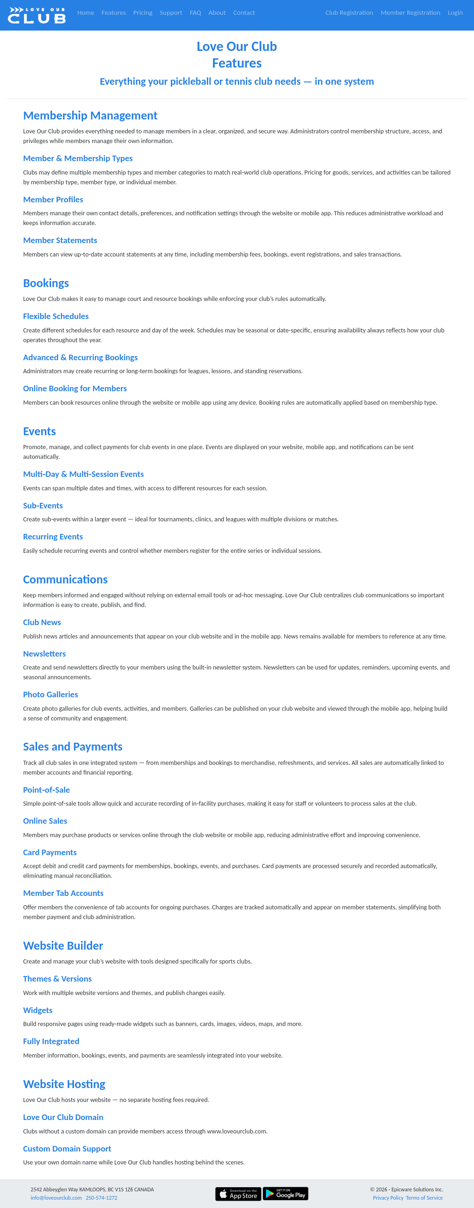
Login (455, 12)
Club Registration (349, 12)
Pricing (142, 12)
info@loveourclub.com (56, 1198)
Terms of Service (424, 1198)
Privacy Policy (388, 1198)
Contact (244, 12)
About (217, 12)
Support (171, 12)
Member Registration (410, 12)
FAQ (195, 12)
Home (85, 12)
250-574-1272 (101, 1198)
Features (114, 12)
